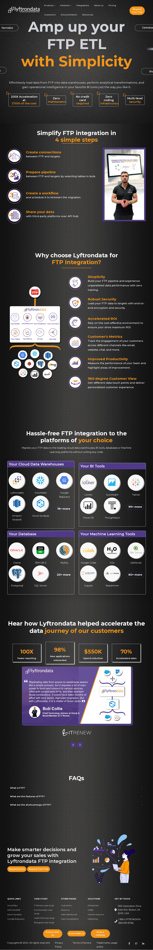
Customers (50, 14)
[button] (80, 745)
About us (99, 5)
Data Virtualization (70, 919)
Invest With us (76, 934)
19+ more (63, 509)
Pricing (112, 5)
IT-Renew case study (44, 905)
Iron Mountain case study (43, 912)
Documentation (69, 14)
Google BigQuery (15, 919)
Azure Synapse (14, 914)
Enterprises (93, 905)
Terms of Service (82, 942)
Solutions (65, 5)
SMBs (90, 910)
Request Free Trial (137, 10)
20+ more (64, 575)
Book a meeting (100, 933)
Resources (87, 14)
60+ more (135, 575)
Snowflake (12, 905)
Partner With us (52, 933)
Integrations (82, 5)
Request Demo (17, 869)
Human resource (96, 914)
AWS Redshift (13, 910)
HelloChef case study (44, 918)
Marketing (93, 919)
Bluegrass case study (44, 922)
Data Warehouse (69, 914)
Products (49, 5)
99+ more (135, 507)
